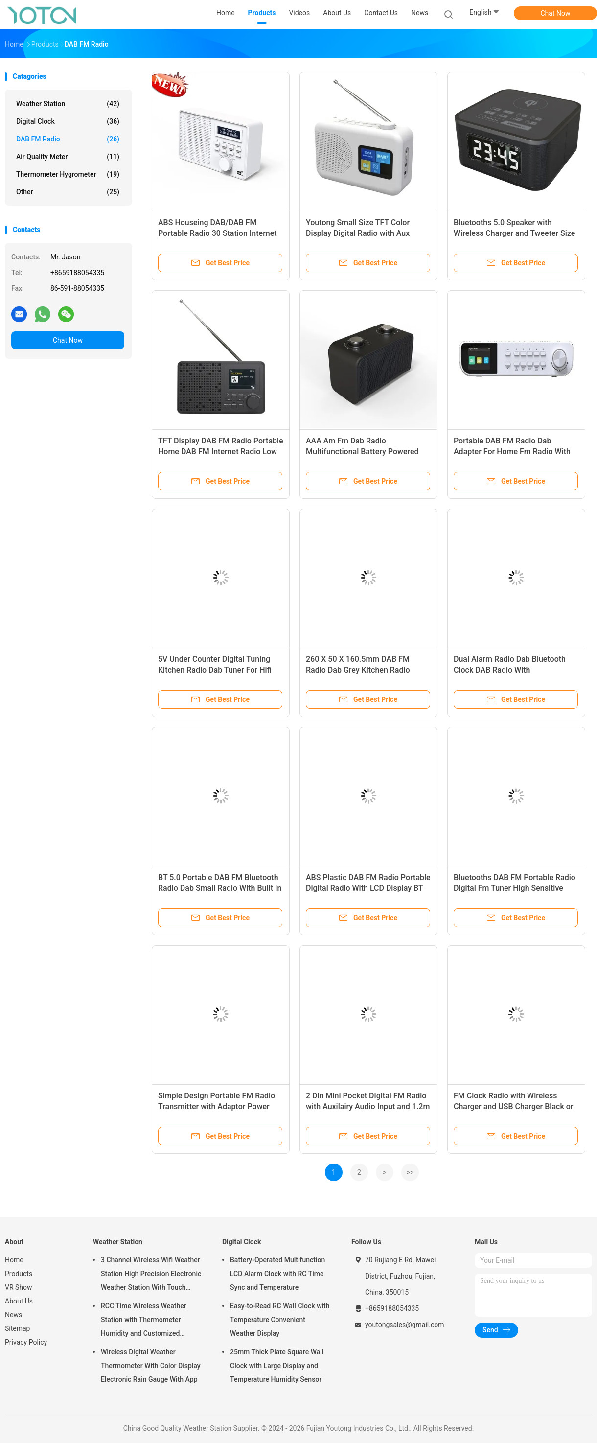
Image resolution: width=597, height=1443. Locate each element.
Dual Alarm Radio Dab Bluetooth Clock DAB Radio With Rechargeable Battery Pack (510, 669)
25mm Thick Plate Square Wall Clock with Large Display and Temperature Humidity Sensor (276, 1365)
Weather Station (67, 104)
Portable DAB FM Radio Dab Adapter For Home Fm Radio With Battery (512, 451)
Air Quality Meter (67, 157)
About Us (19, 1301)
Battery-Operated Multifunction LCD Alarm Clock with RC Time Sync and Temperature (277, 1273)
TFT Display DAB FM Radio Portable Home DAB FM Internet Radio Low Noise (220, 451)
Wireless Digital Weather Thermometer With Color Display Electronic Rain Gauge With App (151, 1365)
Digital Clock (67, 121)
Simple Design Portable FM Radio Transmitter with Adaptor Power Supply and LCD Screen (216, 1106)
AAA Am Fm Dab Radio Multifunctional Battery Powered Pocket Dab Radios (362, 451)
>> (410, 1172)
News (13, 1315)
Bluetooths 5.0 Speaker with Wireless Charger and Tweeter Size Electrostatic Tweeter (514, 233)
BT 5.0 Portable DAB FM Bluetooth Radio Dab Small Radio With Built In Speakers (219, 888)
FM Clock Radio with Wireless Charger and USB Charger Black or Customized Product (513, 1106)
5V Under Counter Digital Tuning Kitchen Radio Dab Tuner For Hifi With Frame (215, 669)
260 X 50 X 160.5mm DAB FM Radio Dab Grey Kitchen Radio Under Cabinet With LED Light (358, 669)
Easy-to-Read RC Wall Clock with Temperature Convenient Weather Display (280, 1319)
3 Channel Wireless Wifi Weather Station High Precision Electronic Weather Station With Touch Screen (151, 1275)
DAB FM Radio (67, 139)
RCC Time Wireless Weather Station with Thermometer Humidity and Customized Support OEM (143, 1321)
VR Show (18, 1287)
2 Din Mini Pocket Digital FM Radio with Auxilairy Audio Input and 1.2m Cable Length (368, 1106)
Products (18, 1274)
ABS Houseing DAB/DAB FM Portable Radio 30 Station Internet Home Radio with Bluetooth (217, 233)
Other (67, 192)
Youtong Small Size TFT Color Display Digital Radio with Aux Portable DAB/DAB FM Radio (358, 233)
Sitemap (17, 1328)
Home (14, 1260)
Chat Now (556, 13)
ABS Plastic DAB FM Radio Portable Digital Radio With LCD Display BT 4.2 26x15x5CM (368, 888)
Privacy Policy (26, 1342)
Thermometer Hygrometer (67, 174)
